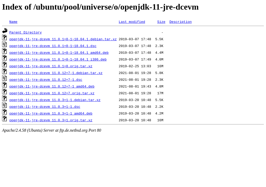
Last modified (132, 21)
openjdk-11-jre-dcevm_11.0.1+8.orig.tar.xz (50, 66)
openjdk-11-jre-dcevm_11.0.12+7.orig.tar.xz (52, 93)
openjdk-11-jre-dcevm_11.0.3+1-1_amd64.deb (50, 113)
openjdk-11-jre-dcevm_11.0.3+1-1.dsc (44, 106)
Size (161, 21)
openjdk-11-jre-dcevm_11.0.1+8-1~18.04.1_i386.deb (58, 59)
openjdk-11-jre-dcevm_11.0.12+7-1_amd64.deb (52, 86)
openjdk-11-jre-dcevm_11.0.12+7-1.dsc (45, 79)
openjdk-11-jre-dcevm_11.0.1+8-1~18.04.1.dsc (52, 45)
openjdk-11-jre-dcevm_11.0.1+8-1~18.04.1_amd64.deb (59, 52)
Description (180, 21)
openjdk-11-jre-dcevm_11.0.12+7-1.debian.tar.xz (56, 72)
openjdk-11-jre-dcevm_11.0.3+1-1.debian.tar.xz (55, 99)
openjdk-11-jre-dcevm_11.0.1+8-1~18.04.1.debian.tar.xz (63, 39)
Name (13, 21)
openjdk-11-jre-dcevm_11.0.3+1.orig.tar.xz (50, 120)
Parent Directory (25, 32)
